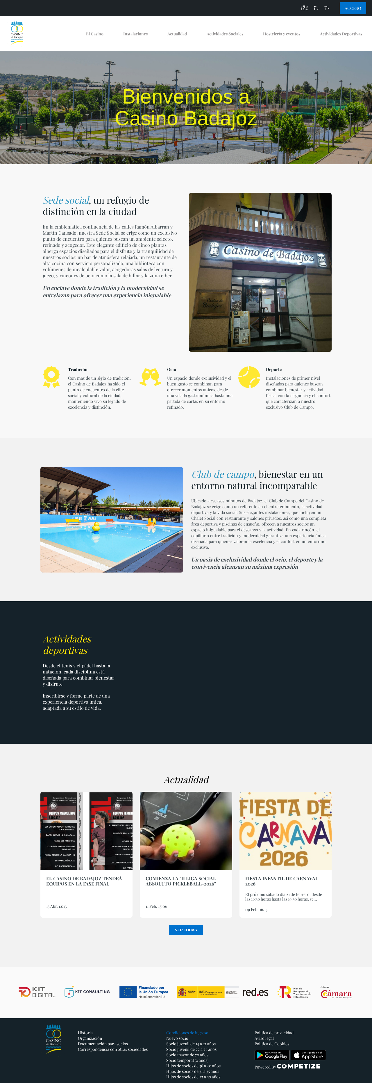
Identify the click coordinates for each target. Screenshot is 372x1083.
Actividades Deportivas (341, 34)
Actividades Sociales (225, 34)
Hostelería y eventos (281, 34)
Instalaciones (135, 34)
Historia (85, 1032)
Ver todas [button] (186, 930)
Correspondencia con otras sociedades (113, 1049)
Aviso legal (264, 1038)
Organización (90, 1038)
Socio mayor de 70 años (187, 1054)
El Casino (94, 34)
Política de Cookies (272, 1043)
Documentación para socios (103, 1043)
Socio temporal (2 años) (187, 1060)
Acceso (353, 8)
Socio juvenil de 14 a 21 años (191, 1043)
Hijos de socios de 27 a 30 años (193, 1077)
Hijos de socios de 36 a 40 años (193, 1065)
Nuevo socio (177, 1038)
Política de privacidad (274, 1032)
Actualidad (177, 34)
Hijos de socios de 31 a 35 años (192, 1071)
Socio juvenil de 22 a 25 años (191, 1049)
